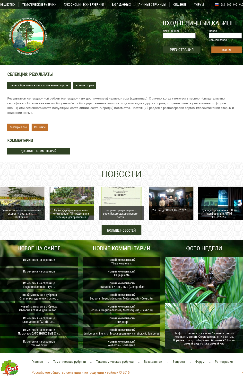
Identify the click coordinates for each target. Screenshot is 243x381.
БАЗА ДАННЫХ (121, 4)
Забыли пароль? (219, 40)
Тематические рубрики (69, 361)
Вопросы (179, 361)
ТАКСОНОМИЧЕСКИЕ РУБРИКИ (84, 4)
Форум (200, 361)
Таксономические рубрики (115, 361)
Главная (37, 361)
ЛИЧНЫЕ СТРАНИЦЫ (152, 4)
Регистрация (224, 361)
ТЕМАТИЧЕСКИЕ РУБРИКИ (39, 4)
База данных (153, 361)
